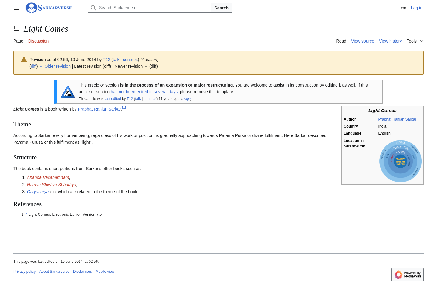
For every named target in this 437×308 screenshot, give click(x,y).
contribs (130, 59)
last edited (112, 99)
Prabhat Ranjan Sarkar (397, 119)
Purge (186, 99)
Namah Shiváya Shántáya (51, 184)
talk (116, 59)
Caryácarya (38, 191)
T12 (130, 99)
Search (221, 7)
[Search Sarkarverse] (149, 8)
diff (33, 66)
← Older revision (55, 66)
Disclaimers (82, 271)
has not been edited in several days (144, 91)
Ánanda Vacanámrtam (48, 177)
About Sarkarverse (54, 271)
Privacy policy (24, 271)
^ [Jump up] (26, 214)
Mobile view (105, 271)
